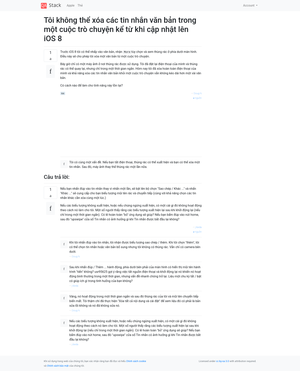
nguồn (197, 97)
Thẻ (80, 5)
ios (62, 93)
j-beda (198, 227)
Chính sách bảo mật (57, 365)
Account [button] (249, 5)
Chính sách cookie (136, 361)
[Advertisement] (131, 127)
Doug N (198, 93)
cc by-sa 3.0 (222, 361)
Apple (71, 5)
